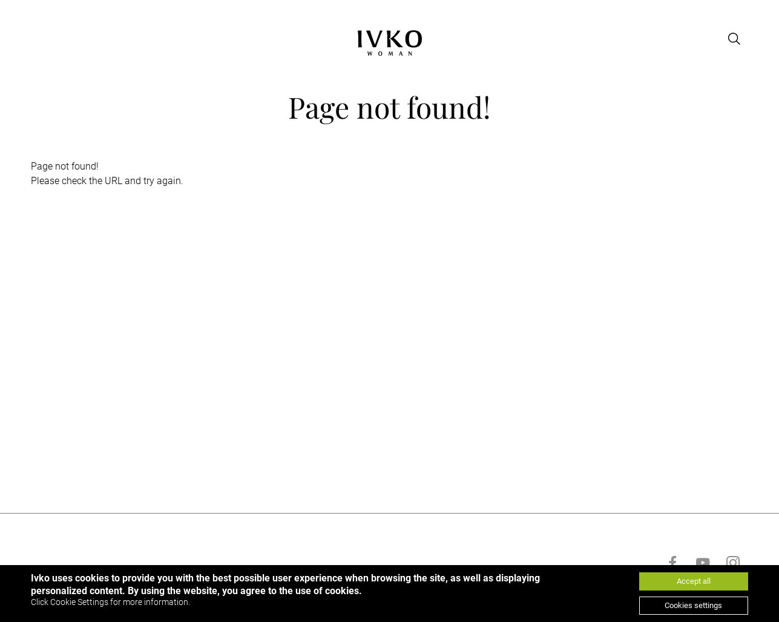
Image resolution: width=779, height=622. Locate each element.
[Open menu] (38, 38)
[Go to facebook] (672, 563)
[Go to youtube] (703, 563)
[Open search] (734, 38)
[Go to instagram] (733, 563)
